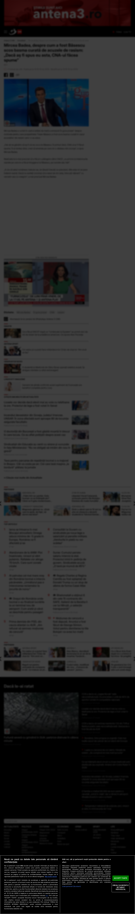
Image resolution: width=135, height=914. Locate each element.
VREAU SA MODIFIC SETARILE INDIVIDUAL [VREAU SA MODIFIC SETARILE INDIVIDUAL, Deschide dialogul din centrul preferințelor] (120, 887)
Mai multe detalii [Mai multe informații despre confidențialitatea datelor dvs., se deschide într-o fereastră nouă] (51, 876)
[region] (67, 884)
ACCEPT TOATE (120, 878)
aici (47, 895)
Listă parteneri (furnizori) (71, 886)
